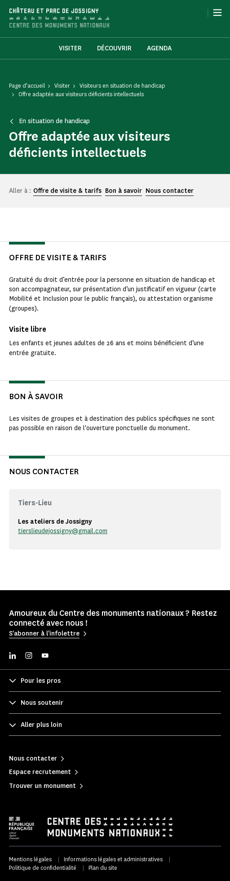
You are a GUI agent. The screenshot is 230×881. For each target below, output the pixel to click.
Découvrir (114, 48)
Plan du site (102, 868)
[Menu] (217, 12)
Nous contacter (170, 191)
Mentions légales (30, 859)
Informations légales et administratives (113, 859)
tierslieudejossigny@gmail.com (62, 531)
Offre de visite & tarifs (67, 191)
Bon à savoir (123, 191)
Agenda (159, 48)
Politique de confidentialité (42, 868)
